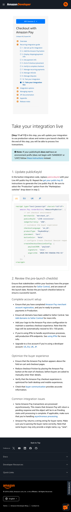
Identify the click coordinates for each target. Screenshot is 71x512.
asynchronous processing (46, 416)
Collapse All (19, 36)
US (16, 198)
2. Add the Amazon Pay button (33, 51)
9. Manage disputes (29, 76)
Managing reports (26, 91)
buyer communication (36, 386)
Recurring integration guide (29, 45)
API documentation (26, 95)
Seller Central (43, 286)
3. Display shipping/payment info (33, 55)
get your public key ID (53, 180)
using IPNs (52, 336)
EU (24, 198)
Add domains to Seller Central (29, 318)
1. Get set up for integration (32, 48)
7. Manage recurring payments (34, 69)
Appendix (23, 98)
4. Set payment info (29, 60)
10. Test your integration (31, 79)
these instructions (35, 158)
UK (32, 198)
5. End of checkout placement (33, 63)
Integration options (26, 88)
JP (40, 198)
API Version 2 (30, 21)
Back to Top (35, 443)
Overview (23, 41)
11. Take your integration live (32, 83)
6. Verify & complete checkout (33, 66)
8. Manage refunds (29, 73)
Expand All (27, 36)
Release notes (24, 101)
